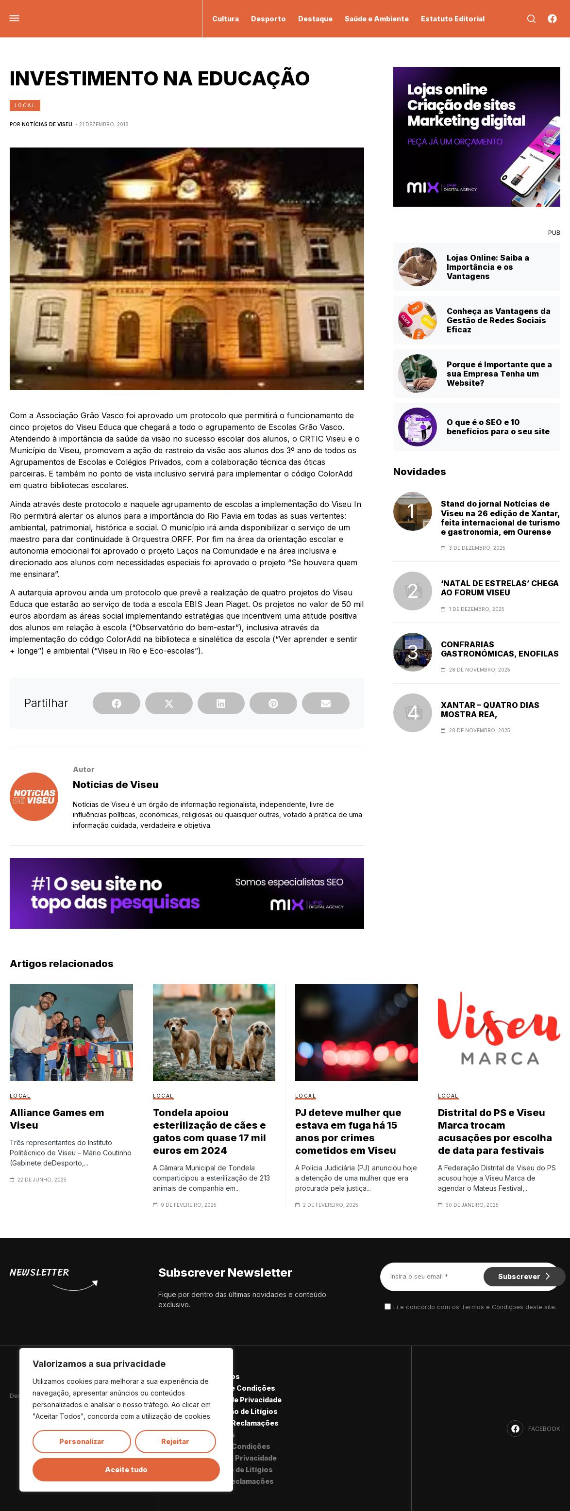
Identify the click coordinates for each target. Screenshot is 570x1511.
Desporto (268, 19)
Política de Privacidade (241, 1400)
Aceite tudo (126, 1469)
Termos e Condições (238, 1388)
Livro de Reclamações (240, 1423)
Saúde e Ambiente (377, 19)
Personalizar (81, 1441)
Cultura (225, 19)
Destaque (315, 19)
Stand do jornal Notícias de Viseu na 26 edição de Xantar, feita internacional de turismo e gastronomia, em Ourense (500, 518)
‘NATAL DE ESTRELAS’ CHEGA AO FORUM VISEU (500, 588)
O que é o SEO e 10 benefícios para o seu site (498, 426)
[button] (116, 703)
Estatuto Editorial (453, 19)
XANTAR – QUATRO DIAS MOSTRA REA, (490, 710)
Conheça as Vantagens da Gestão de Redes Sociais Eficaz (499, 320)
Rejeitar (175, 1441)
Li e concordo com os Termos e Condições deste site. (474, 1307)
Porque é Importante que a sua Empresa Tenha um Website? (499, 374)
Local (25, 105)
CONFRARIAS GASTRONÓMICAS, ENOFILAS (500, 649)
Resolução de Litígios (239, 1411)
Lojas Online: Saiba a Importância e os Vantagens (488, 267)
